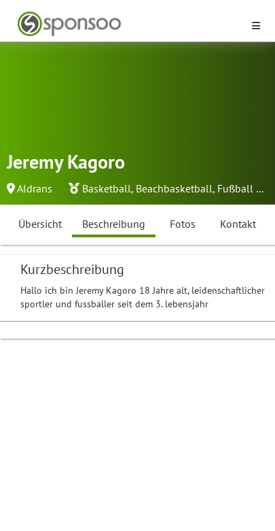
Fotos (183, 223)
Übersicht (40, 223)
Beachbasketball (174, 188)
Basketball (106, 188)
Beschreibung (113, 223)
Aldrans (34, 188)
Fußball (235, 188)
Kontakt (238, 223)
